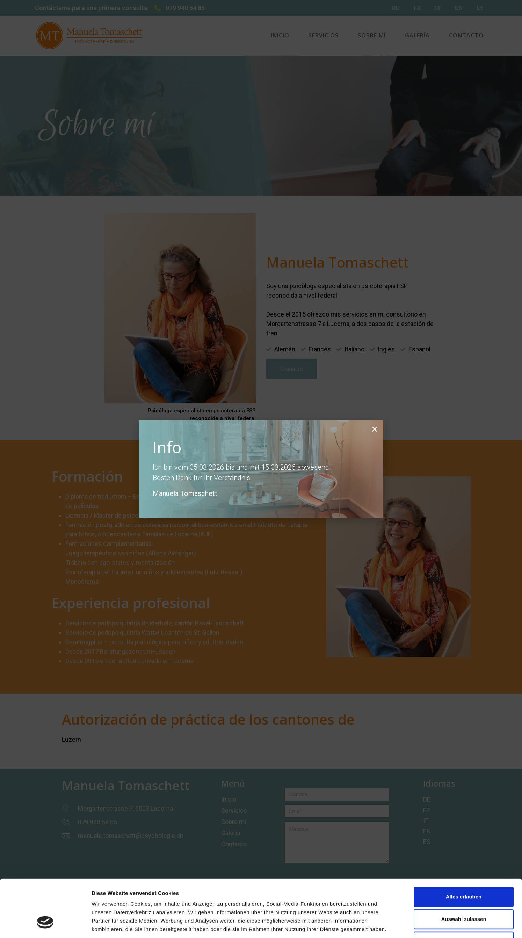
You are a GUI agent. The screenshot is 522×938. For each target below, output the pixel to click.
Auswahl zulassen (463, 870)
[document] (261, 469)
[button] (374, 429)
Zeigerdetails (370, 924)
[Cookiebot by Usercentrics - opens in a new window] (45, 924)
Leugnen (464, 892)
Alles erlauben (464, 847)
